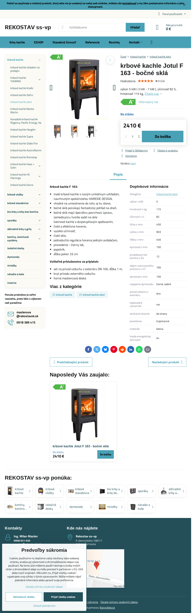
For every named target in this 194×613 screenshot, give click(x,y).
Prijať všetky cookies (63, 597)
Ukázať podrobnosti (44, 605)
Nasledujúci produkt (167, 362)
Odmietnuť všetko (23, 597)
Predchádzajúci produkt (71, 362)
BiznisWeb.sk (107, 608)
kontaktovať (129, 3)
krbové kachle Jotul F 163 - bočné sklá (81, 446)
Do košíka (163, 136)
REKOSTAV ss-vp (28, 27)
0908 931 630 (22, 541)
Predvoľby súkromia (86, 602)
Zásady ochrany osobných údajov (119, 602)
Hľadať (135, 27)
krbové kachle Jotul (166, 194)
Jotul (133, 163)
